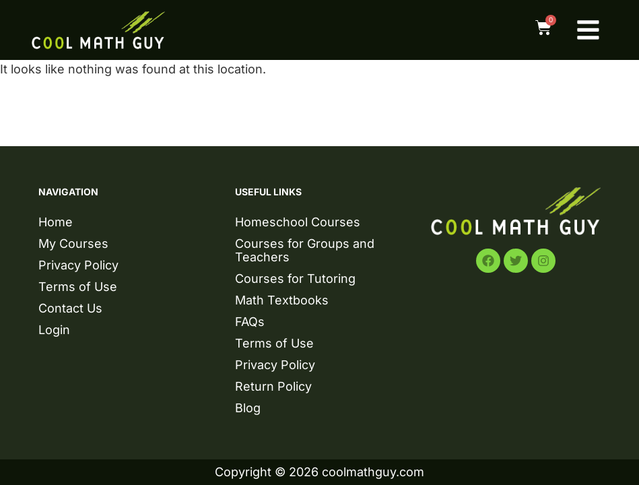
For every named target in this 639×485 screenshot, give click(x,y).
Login (54, 330)
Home (55, 222)
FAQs (250, 322)
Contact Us (70, 308)
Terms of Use (77, 287)
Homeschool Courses (297, 222)
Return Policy (273, 386)
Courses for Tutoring (295, 278)
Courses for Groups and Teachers (304, 250)
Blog (248, 408)
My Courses (73, 243)
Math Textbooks (282, 300)
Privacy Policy (78, 265)
